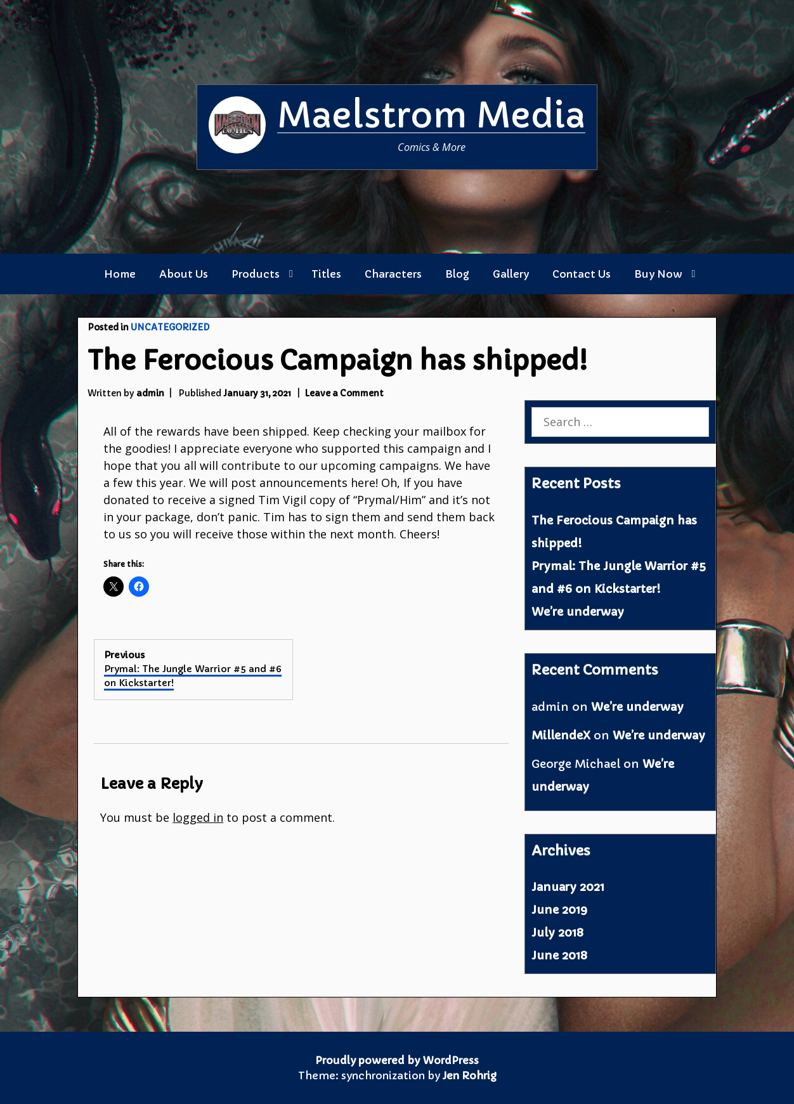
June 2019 (559, 909)
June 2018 (559, 955)
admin (150, 393)
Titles (326, 274)
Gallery (511, 274)
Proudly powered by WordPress (397, 1060)
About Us (183, 274)
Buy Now (658, 274)
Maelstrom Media (431, 115)
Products (255, 274)
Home (120, 274)
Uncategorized (170, 327)
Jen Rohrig (470, 1075)
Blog (457, 274)
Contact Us (581, 274)
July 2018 (557, 932)
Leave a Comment (344, 393)
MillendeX (560, 735)
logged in (197, 817)
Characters (393, 274)
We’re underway (577, 611)
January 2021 (567, 887)
